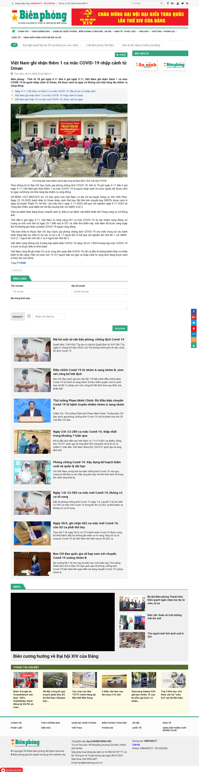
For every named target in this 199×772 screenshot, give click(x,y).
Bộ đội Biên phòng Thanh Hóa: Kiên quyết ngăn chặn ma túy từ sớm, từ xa (166, 599)
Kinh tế (119, 31)
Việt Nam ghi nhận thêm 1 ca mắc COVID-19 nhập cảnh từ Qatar (49, 95)
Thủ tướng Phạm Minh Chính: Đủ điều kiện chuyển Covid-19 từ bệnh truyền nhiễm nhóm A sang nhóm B (88, 404)
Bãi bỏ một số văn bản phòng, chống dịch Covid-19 (88, 339)
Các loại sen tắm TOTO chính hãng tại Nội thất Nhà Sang (84, 694)
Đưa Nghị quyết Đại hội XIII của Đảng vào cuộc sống (50, 44)
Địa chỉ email (78, 285)
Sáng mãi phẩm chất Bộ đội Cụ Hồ (42, 37)
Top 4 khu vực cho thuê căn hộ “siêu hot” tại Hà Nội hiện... (173, 694)
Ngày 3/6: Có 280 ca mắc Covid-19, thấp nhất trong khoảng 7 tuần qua (85, 433)
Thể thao (157, 31)
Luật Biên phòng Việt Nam (100, 44)
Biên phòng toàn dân (91, 31)
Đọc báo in (142, 53)
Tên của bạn (17, 285)
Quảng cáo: (144, 740)
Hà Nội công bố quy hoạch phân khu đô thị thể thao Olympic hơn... (54, 696)
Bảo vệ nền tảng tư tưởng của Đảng (141, 44)
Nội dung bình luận (20, 298)
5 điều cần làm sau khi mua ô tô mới (112, 693)
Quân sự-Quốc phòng (65, 31)
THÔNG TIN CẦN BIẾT (26, 666)
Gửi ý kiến (120, 328)
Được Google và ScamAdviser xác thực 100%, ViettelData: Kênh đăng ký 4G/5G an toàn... (23, 699)
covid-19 (16, 270)
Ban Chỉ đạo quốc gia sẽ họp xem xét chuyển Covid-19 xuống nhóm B (84, 555)
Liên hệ (136, 744)
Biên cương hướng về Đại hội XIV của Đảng (55, 655)
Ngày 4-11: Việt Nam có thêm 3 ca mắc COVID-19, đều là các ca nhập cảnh (55, 90)
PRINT (121, 54)
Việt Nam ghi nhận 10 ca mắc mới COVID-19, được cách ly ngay (49, 99)
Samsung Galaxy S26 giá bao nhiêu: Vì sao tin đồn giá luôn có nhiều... (143, 696)
